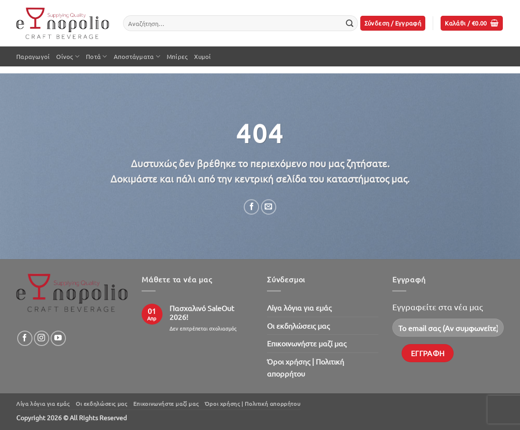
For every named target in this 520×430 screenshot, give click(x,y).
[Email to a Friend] (268, 207)
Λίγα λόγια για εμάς (299, 307)
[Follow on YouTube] (58, 338)
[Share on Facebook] (251, 207)
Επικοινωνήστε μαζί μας (306, 343)
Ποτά (96, 56)
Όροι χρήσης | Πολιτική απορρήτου (305, 367)
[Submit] (350, 23)
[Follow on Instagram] (41, 338)
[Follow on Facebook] (24, 338)
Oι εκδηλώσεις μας (298, 325)
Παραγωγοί (33, 56)
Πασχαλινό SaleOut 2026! (201, 312)
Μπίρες (177, 56)
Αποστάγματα (137, 56)
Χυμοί (202, 56)
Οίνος (67, 56)
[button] (393, 23)
